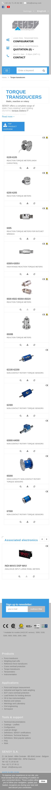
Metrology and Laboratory (14, 703)
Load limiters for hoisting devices (17, 695)
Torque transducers (12, 669)
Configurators (9, 727)
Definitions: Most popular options (17, 738)
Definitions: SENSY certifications (17, 733)
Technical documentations (14, 722)
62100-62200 (13, 369)
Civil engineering (11, 706)
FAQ (6, 741)
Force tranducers (11, 658)
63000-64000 (13, 440)
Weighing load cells (12, 661)
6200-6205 (12, 192)
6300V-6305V (13, 263)
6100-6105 (12, 157)
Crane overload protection (14, 666)
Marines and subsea (12, 701)
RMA (6, 743)
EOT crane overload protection (16, 693)
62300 (10, 405)
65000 (10, 476)
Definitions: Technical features (16, 735)
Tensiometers (9, 672)
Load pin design (10, 730)
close (43, 781)
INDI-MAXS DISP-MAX (16, 566)
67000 (10, 511)
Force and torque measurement (17, 687)
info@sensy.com (34, 3)
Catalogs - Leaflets (11, 725)
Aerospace (8, 709)
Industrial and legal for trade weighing (19, 690)
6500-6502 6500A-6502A (19, 299)
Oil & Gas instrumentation (14, 698)
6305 (9, 228)
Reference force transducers (15, 664)
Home (4, 77)
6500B (10, 334)
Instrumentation (10, 674)
